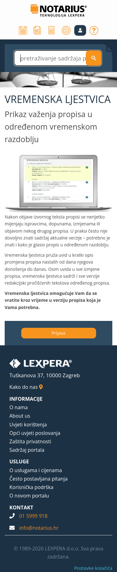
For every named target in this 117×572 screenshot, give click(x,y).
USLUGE (19, 461)
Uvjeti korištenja (28, 424)
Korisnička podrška (31, 487)
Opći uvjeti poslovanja (34, 433)
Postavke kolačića (93, 568)
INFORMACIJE (25, 398)
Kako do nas (26, 387)
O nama (18, 407)
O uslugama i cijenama (35, 470)
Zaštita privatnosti (30, 441)
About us (19, 415)
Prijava (59, 333)
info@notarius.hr (38, 527)
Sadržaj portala (26, 449)
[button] (80, 30)
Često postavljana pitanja (38, 478)
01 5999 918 (33, 516)
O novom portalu (29, 495)
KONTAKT (21, 507)
